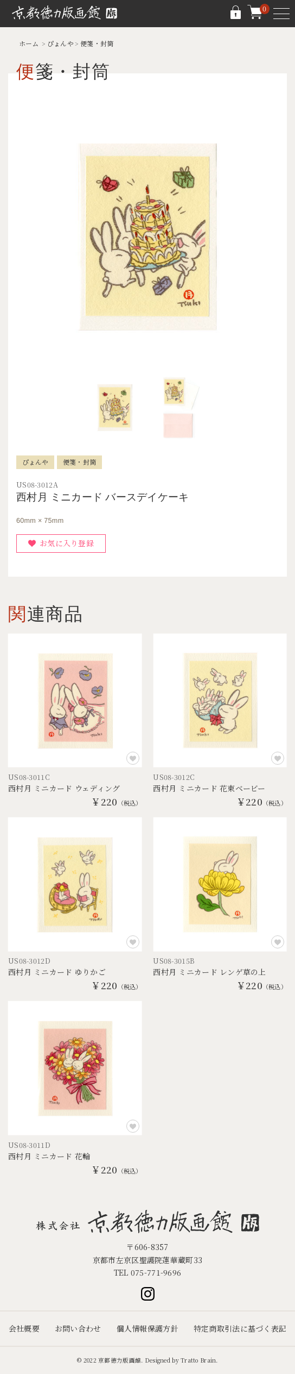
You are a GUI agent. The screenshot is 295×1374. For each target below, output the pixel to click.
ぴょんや (60, 43)
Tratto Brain (198, 1360)
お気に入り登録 (67, 543)
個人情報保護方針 (147, 1328)
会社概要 (24, 1328)
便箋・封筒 (96, 43)
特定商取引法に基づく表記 (240, 1328)
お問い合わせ (78, 1328)
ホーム (29, 43)
